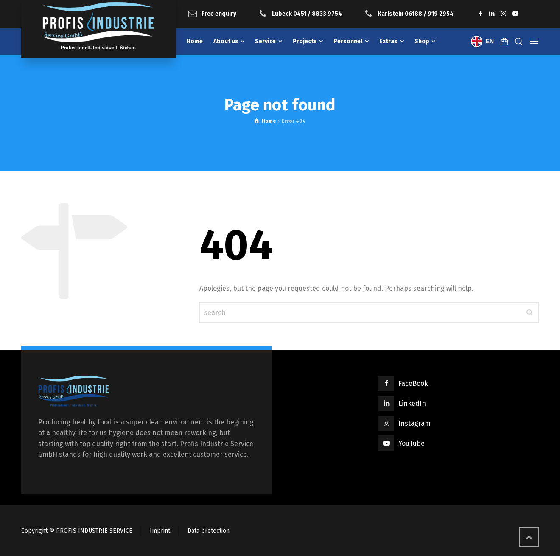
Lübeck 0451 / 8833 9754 (307, 13)
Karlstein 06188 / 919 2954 (416, 13)
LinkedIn (412, 403)
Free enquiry (219, 13)
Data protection (209, 530)
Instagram (414, 423)
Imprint (160, 530)
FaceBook (413, 383)
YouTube (411, 443)
